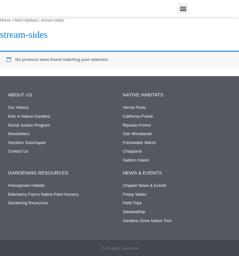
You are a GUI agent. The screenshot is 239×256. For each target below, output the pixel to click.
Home (5, 20)
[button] (183, 8)
